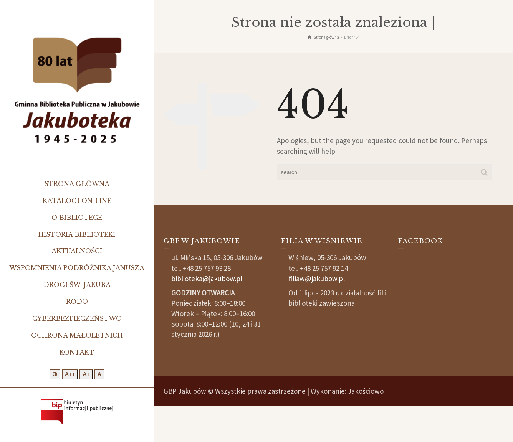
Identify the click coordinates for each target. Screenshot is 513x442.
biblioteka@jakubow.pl (206, 278)
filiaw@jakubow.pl (316, 278)
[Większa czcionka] (86, 374)
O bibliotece (76, 217)
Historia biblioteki (76, 234)
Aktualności (76, 251)
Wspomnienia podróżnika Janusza (76, 268)
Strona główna (76, 184)
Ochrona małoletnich (77, 335)
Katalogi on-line (77, 201)
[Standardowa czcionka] (99, 374)
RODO (77, 301)
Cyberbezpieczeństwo (77, 318)
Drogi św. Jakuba (77, 285)
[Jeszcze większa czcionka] (70, 374)
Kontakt (77, 352)
